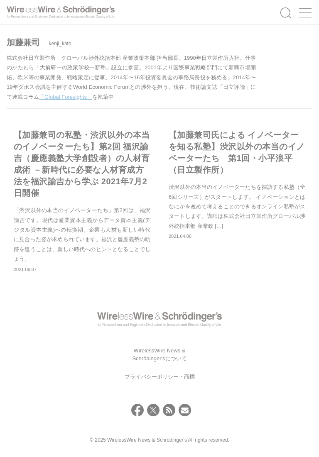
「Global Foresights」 (65, 97)
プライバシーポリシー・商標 (160, 377)
